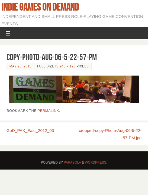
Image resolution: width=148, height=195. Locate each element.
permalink (48, 111)
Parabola (72, 162)
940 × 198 (67, 66)
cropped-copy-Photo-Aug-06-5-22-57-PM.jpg (110, 134)
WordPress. (96, 162)
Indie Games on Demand (40, 7)
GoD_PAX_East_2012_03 (30, 130)
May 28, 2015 (20, 66)
